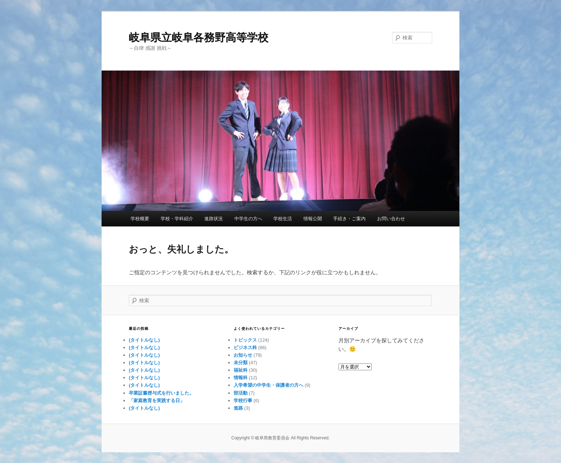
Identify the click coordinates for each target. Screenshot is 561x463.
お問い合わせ (391, 218)
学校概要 (140, 218)
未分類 (241, 362)
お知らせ (243, 355)
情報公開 (312, 218)
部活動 (241, 393)
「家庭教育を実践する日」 (157, 400)
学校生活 (282, 218)
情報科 (241, 377)
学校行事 (243, 400)
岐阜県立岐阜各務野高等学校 (198, 37)
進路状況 (213, 218)
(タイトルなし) (144, 340)
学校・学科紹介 (177, 218)
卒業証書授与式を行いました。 (161, 393)
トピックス (245, 340)
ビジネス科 (245, 347)
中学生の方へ (248, 218)
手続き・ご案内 (349, 218)
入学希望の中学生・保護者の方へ (268, 385)
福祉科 (241, 370)
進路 (238, 408)
